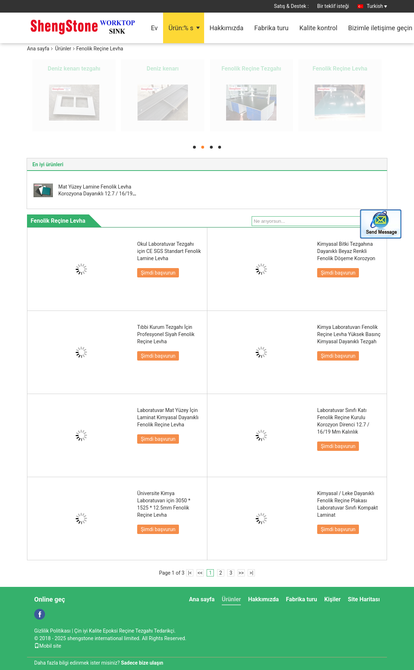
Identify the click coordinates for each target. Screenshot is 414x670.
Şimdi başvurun (158, 273)
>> (241, 573)
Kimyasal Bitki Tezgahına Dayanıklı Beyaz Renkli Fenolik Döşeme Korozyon (346, 251)
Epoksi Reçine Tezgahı (74, 68)
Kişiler (332, 599)
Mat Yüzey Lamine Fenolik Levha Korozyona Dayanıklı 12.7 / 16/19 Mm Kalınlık (95, 193)
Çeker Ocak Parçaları (340, 68)
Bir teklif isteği (333, 6)
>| (251, 573)
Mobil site (47, 646)
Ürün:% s (180, 28)
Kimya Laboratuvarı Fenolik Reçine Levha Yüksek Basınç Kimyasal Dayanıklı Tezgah (349, 334)
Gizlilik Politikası (52, 631)
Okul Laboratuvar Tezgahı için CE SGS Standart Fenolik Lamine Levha (169, 251)
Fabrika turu (271, 28)
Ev (154, 28)
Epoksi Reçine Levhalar (163, 68)
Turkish (376, 6)
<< (200, 573)
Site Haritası (364, 599)
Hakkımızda (226, 28)
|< (190, 573)
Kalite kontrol (319, 28)
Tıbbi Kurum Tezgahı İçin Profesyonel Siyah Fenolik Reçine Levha (165, 334)
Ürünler (63, 48)
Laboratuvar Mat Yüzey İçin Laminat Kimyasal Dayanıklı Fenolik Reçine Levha (168, 417)
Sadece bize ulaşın (142, 663)
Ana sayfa (38, 48)
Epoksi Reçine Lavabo (251, 68)
